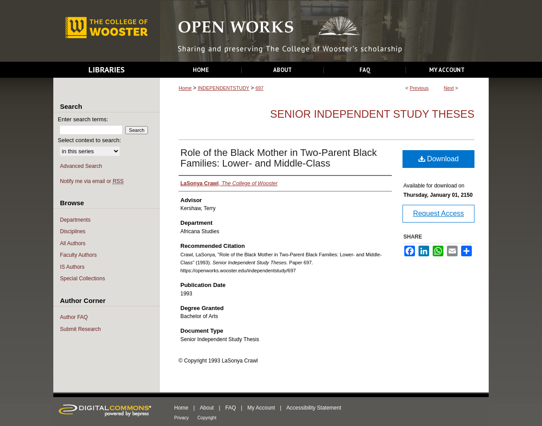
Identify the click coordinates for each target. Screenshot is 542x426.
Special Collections (82, 278)
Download (438, 159)
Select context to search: (89, 140)
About (207, 408)
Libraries (106, 69)
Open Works (324, 31)
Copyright (206, 417)
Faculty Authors (78, 255)
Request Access (438, 213)
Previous (419, 88)
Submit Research (80, 329)
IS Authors (72, 267)
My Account (261, 408)
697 (259, 88)
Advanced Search (81, 166)
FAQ (230, 408)
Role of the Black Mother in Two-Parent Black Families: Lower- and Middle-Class (278, 158)
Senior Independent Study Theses (372, 114)
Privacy (181, 417)
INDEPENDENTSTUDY (223, 88)
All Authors (72, 243)
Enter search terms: (83, 119)
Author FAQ (74, 317)
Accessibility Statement (314, 408)
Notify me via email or (92, 181)
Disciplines (72, 231)
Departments (75, 220)
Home (185, 88)
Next (449, 88)
